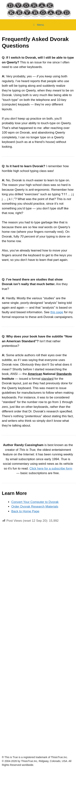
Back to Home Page (25, 511)
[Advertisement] (35, 562)
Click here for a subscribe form (50, 468)
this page (56, 312)
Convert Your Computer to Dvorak (35, 502)
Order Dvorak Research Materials (34, 506)
